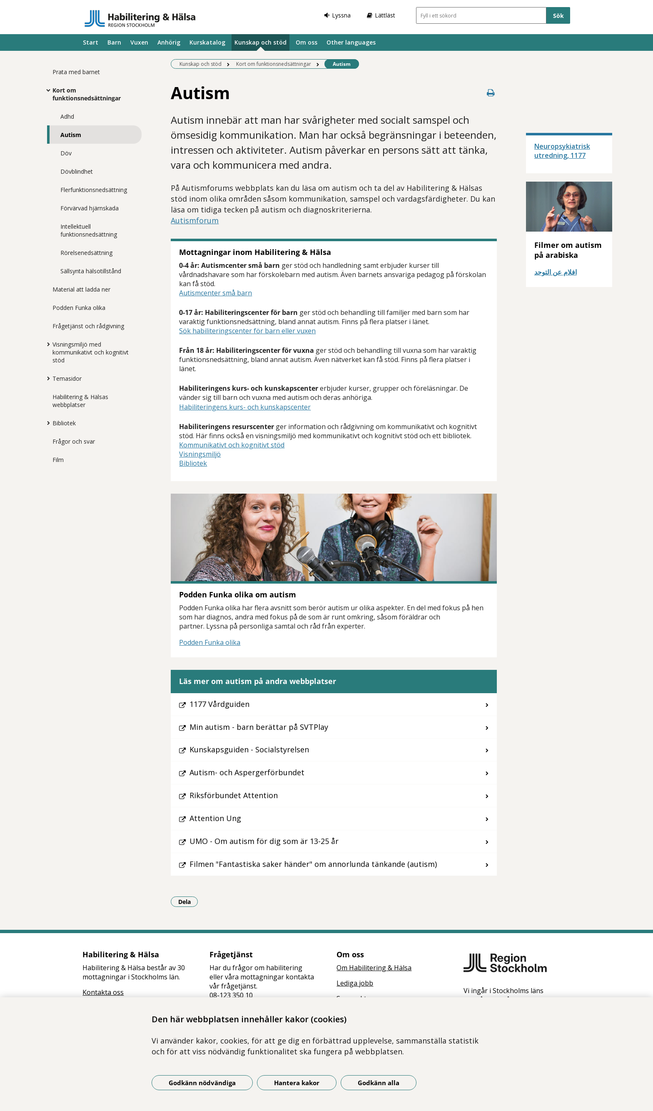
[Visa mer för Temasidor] (46, 378)
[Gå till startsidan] (140, 18)
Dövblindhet (76, 171)
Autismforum (195, 220)
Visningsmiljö (200, 454)
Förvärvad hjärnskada (89, 208)
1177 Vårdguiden (219, 704)
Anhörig (168, 42)
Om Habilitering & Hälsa (373, 967)
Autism (70, 135)
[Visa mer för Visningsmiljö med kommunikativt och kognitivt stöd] (46, 344)
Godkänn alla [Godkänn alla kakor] (378, 1083)
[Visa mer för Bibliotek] (46, 423)
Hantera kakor (296, 1083)
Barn (114, 42)
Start (90, 42)
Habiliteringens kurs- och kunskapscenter (245, 407)
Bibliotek (64, 423)
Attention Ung (215, 818)
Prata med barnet (76, 72)
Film (58, 460)
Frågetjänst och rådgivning (88, 326)
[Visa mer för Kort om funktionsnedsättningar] (46, 90)
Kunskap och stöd (260, 42)
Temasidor (67, 378)
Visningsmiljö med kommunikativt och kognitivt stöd (90, 352)
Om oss (306, 42)
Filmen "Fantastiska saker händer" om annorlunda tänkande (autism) (313, 864)
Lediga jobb (354, 983)
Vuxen (139, 42)
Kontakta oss (103, 992)
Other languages (351, 42)
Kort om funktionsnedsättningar (86, 94)
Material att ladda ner (81, 289)
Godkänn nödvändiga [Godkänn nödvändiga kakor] (202, 1083)
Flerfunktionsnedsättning (93, 190)
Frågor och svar (73, 441)
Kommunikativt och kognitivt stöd (231, 444)
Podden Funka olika (78, 308)
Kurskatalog (207, 42)
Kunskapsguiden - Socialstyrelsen (249, 749)
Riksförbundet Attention (233, 795)
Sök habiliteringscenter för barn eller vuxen (247, 330)
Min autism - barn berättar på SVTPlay (258, 727)
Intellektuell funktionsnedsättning (88, 230)
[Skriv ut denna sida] (491, 92)
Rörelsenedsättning (86, 253)
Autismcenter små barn (215, 292)
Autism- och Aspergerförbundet (246, 772)
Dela (188, 901)
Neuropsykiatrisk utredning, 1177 (562, 151)
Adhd (67, 116)
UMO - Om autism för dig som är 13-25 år (264, 841)
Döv (66, 153)
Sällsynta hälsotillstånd (90, 271)
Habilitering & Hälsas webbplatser (80, 401)
